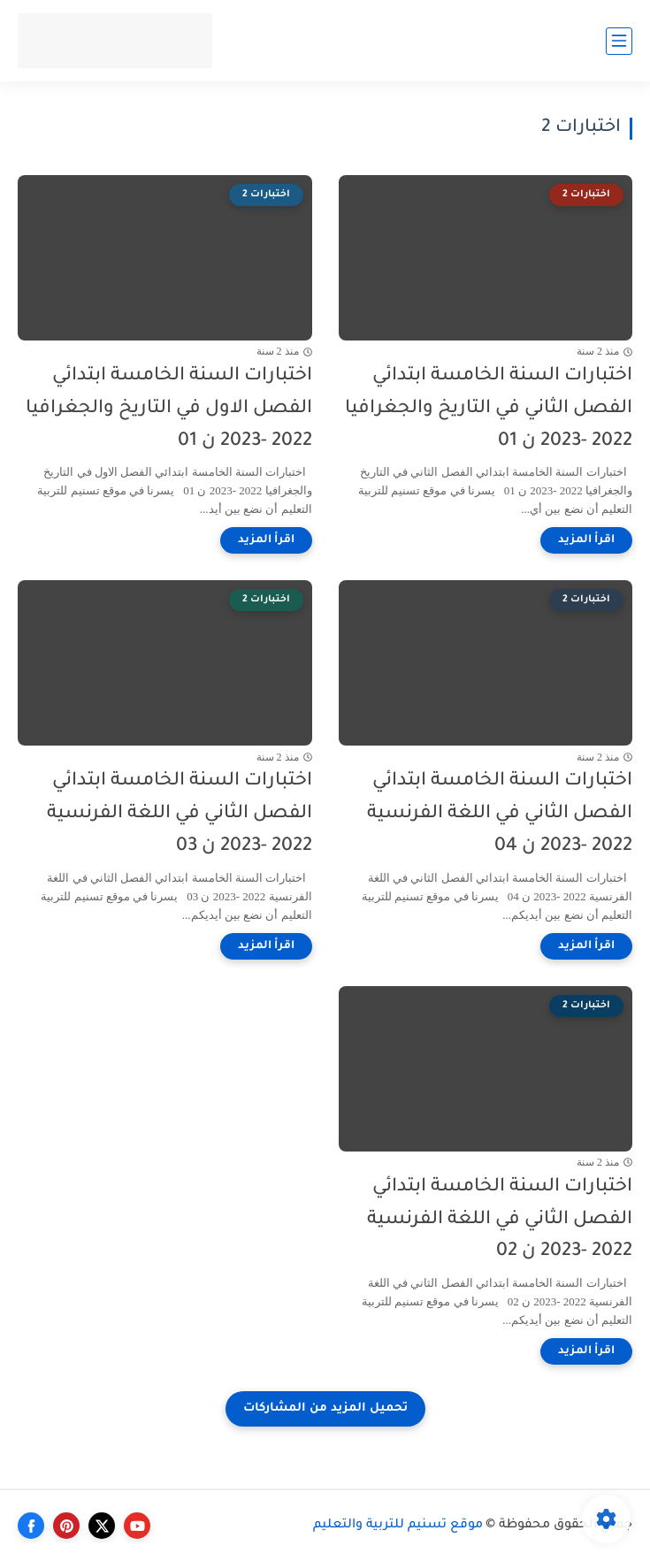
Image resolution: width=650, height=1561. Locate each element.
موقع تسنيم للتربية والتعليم (398, 1526)
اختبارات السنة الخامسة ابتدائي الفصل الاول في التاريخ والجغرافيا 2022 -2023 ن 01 (169, 409)
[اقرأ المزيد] (586, 540)
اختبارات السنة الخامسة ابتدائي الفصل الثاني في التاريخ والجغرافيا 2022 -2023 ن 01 (488, 409)
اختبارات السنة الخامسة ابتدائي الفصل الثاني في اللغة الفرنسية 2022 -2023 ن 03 (179, 814)
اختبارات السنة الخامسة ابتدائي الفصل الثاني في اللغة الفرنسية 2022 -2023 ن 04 (499, 814)
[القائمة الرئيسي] (619, 41)
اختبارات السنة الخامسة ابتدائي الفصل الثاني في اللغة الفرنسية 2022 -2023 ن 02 (499, 1220)
